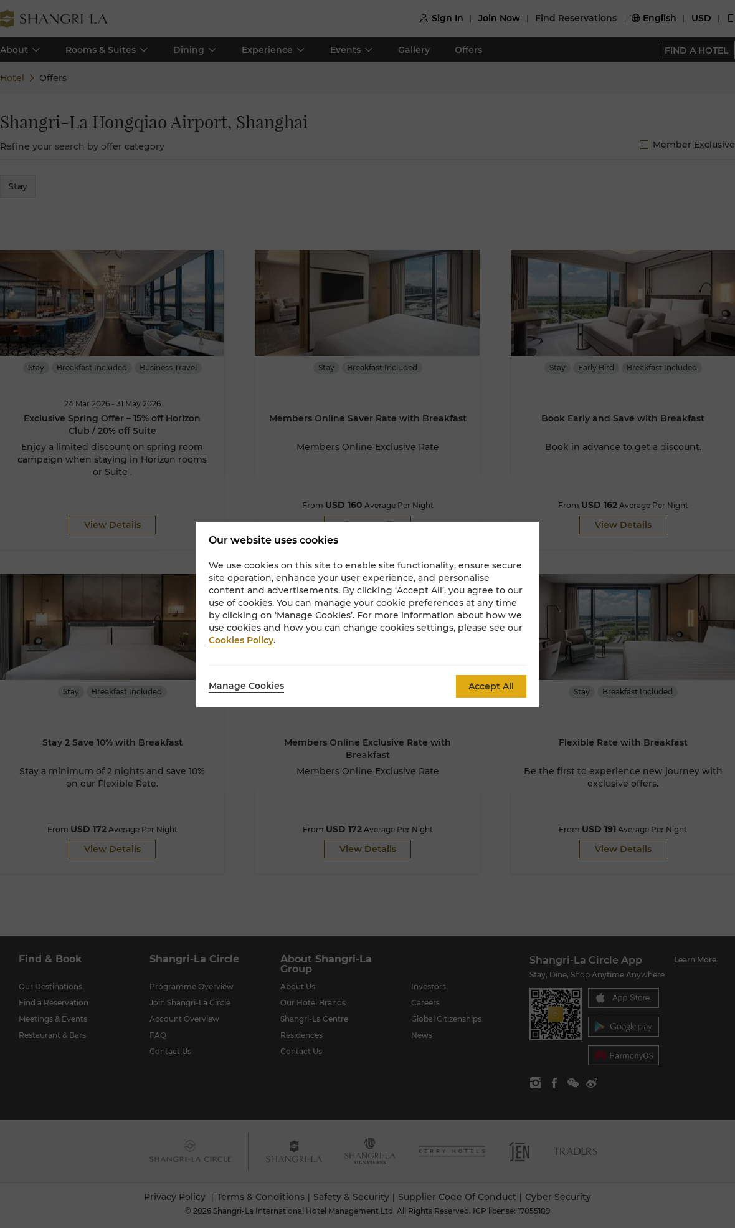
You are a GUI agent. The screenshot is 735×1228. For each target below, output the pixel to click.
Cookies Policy (241, 640)
